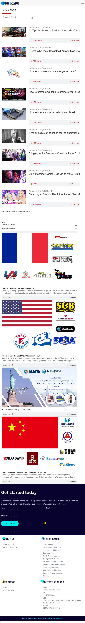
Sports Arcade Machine (51, 556)
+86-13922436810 (49, 595)
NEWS (13, 10)
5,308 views (37, 204)
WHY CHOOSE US (10, 547)
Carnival (46, 576)
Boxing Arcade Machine (52, 559)
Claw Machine (48, 553)
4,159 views (37, 143)
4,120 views (37, 163)
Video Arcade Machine (51, 550)
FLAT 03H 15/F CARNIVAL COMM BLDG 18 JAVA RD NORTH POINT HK (62, 602)
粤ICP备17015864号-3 (51, 608)
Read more (75, 40)
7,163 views (37, 61)
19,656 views (37, 40)
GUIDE (6, 587)
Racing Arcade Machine (52, 570)
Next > (18, 211)
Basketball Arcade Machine (53, 562)
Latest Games (48, 545)
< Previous (6, 211)
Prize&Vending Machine (52, 547)
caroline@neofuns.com (51, 590)
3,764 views (37, 102)
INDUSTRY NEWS (8, 224)
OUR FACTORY (9, 545)
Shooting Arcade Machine (52, 573)
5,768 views (37, 184)
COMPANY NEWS (8, 229)
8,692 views (37, 81)
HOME (4, 10)
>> (21, 211)
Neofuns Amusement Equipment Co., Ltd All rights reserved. (42, 618)
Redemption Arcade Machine (54, 565)
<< (2, 211)
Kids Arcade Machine (51, 567)
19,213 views (37, 122)
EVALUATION (8, 590)
